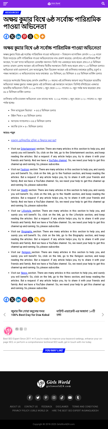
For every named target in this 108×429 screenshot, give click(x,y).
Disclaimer (62, 406)
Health (24, 190)
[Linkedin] (18, 36)
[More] (42, 36)
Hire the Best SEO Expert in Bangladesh (75, 410)
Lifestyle (27, 210)
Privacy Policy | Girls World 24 (30, 410)
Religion (27, 252)
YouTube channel (58, 160)
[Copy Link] (36, 36)
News (24, 272)
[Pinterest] (24, 36)
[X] (12, 36)
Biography (27, 231)
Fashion (25, 169)
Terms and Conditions (85, 406)
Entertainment (28, 148)
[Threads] (30, 36)
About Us (15, 406)
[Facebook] (6, 36)
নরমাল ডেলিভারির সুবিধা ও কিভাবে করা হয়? (33, 140)
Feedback (46, 406)
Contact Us (31, 406)
